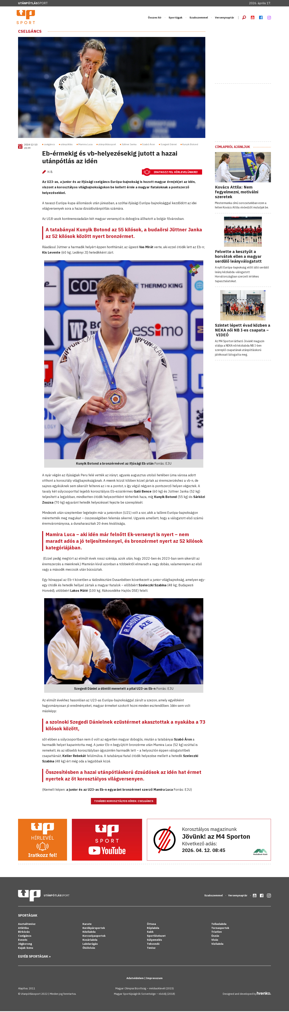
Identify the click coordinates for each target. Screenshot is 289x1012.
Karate (87, 924)
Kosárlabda (89, 941)
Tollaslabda (218, 924)
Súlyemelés (154, 941)
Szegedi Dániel (169, 145)
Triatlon (216, 932)
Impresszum (154, 979)
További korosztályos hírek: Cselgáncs (123, 802)
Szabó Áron (148, 145)
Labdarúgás (90, 945)
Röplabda (153, 928)
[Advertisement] (245, 55)
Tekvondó (153, 945)
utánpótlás (67, 145)
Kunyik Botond (190, 145)
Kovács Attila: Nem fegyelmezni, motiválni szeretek (236, 192)
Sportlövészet (156, 937)
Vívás (214, 941)
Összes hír (155, 18)
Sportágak (175, 18)
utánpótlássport (107, 145)
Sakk (150, 932)
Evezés (22, 941)
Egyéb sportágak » (34, 957)
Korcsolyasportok (94, 937)
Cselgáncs (30, 32)
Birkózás (24, 932)
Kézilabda (89, 932)
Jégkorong (25, 945)
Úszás (215, 937)
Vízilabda (217, 945)
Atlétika (23, 928)
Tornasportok (220, 928)
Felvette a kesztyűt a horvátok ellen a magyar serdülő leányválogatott (238, 257)
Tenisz (151, 948)
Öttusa (151, 924)
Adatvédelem (135, 979)
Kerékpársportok (93, 928)
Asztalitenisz (27, 924)
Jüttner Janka (129, 145)
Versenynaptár (224, 18)
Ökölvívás (88, 948)
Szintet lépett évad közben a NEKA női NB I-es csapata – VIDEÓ (242, 330)
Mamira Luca (85, 145)
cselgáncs (49, 145)
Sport (33, 3)
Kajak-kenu (25, 948)
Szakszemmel (198, 18)
